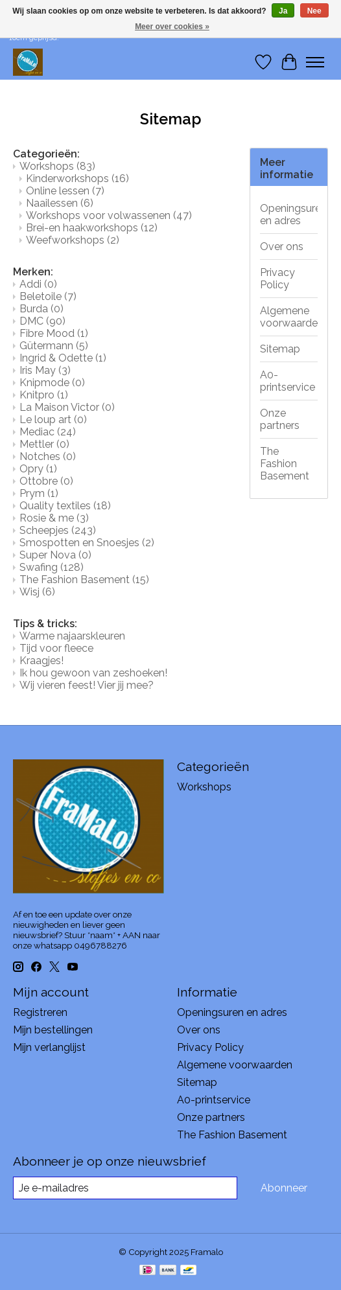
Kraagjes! (41, 660)
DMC (42, 321)
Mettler (44, 444)
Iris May (45, 370)
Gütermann (53, 346)
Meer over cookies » (172, 26)
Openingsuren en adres (289, 214)
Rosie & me (54, 518)
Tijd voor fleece (56, 648)
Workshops (57, 166)
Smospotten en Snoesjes (86, 542)
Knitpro (43, 395)
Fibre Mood (53, 333)
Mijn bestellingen (53, 1030)
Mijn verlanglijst (49, 1047)
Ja (283, 11)
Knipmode (52, 382)
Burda (41, 309)
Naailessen (59, 203)
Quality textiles (65, 506)
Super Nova (55, 555)
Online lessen (65, 191)
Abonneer (284, 1188)
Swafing (51, 567)
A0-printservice (287, 381)
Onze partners (280, 419)
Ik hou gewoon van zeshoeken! (93, 673)
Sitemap (280, 349)
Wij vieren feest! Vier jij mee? (86, 685)
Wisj (37, 592)
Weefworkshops (72, 240)
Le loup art (53, 419)
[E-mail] (125, 1188)
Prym (38, 493)
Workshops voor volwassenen (109, 215)
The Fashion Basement (84, 579)
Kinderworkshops (77, 178)
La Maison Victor (67, 407)
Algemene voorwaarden (289, 317)
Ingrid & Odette (62, 358)
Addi (38, 284)
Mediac (47, 432)
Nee (314, 11)
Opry (38, 469)
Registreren (40, 1012)
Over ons (281, 246)
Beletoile (47, 296)
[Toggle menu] (315, 62)
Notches (47, 456)
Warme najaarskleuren (72, 636)
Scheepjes (57, 530)
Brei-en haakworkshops (92, 228)
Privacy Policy (277, 278)
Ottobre (46, 481)
